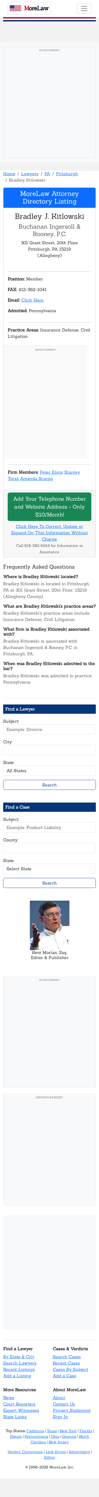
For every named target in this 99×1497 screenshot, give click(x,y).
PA (47, 173)
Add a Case (64, 1375)
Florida (85, 1431)
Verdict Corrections (25, 1451)
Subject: (11, 721)
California (35, 1431)
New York (68, 1431)
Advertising (79, 1451)
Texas (52, 1431)
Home (9, 173)
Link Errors (56, 1451)
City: (7, 741)
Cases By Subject (70, 1369)
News (8, 1397)
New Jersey (59, 1442)
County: (10, 839)
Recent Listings (19, 1369)
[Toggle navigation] (84, 8)
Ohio (55, 1436)
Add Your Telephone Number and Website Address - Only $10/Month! (49, 506)
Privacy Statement (72, 1410)
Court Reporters (19, 1404)
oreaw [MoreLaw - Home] (29, 8)
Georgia (69, 1436)
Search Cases (67, 1356)
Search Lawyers (19, 1363)
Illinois (16, 1436)
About (59, 1397)
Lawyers (30, 173)
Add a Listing (17, 1375)
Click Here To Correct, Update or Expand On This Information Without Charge (49, 533)
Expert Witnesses (21, 1410)
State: (9, 762)
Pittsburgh (67, 173)
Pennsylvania (36, 1436)
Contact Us (64, 1404)
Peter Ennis (51, 472)
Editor (49, 1457)
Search (49, 784)
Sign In (60, 1416)
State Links (15, 1416)
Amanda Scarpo (36, 478)
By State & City (18, 1356)
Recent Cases (66, 1363)
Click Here (32, 300)
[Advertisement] (49, 104)
